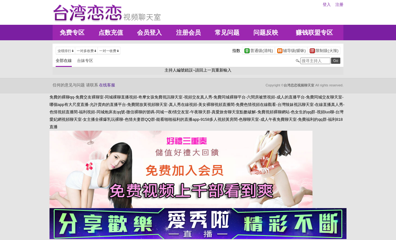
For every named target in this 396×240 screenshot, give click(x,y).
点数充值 (110, 32)
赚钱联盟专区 (314, 32)
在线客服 (107, 85)
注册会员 (188, 32)
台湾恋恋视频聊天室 (299, 85)
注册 (339, 4)
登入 (327, 4)
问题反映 (265, 32)
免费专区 (72, 32)
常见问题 (227, 32)
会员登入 (149, 32)
